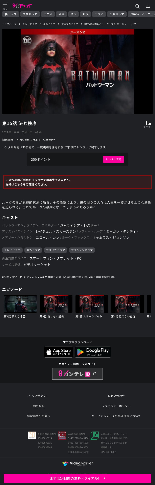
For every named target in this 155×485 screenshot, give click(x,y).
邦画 (85, 14)
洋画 (73, 14)
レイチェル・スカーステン (56, 231)
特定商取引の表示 (38, 416)
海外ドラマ (117, 14)
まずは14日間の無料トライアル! (77, 478)
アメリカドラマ (55, 250)
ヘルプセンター (39, 396)
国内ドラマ (30, 14)
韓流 (61, 14)
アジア (99, 14)
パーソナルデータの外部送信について (116, 416)
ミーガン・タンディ (121, 231)
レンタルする (113, 159)
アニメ (48, 14)
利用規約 (39, 406)
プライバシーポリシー (116, 406)
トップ (11, 14)
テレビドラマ (12, 250)
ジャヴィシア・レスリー (78, 225)
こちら (18, 184)
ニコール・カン (48, 237)
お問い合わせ (116, 396)
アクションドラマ (82, 250)
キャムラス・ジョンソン (111, 237)
